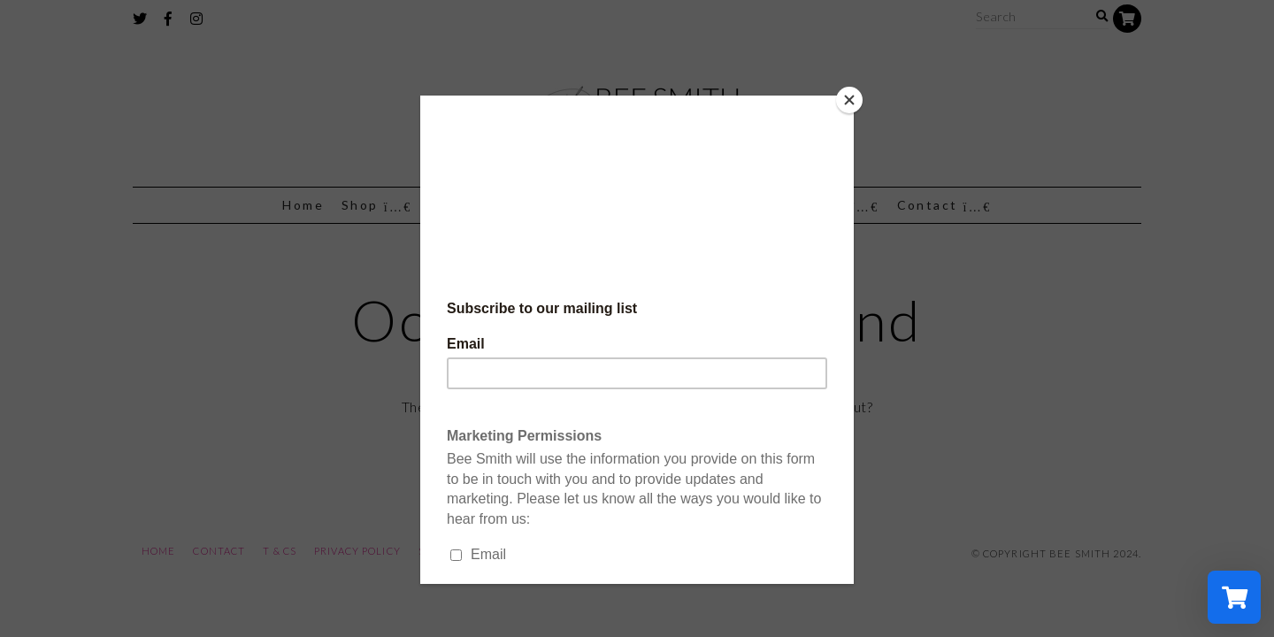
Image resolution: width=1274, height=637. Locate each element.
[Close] (849, 100)
